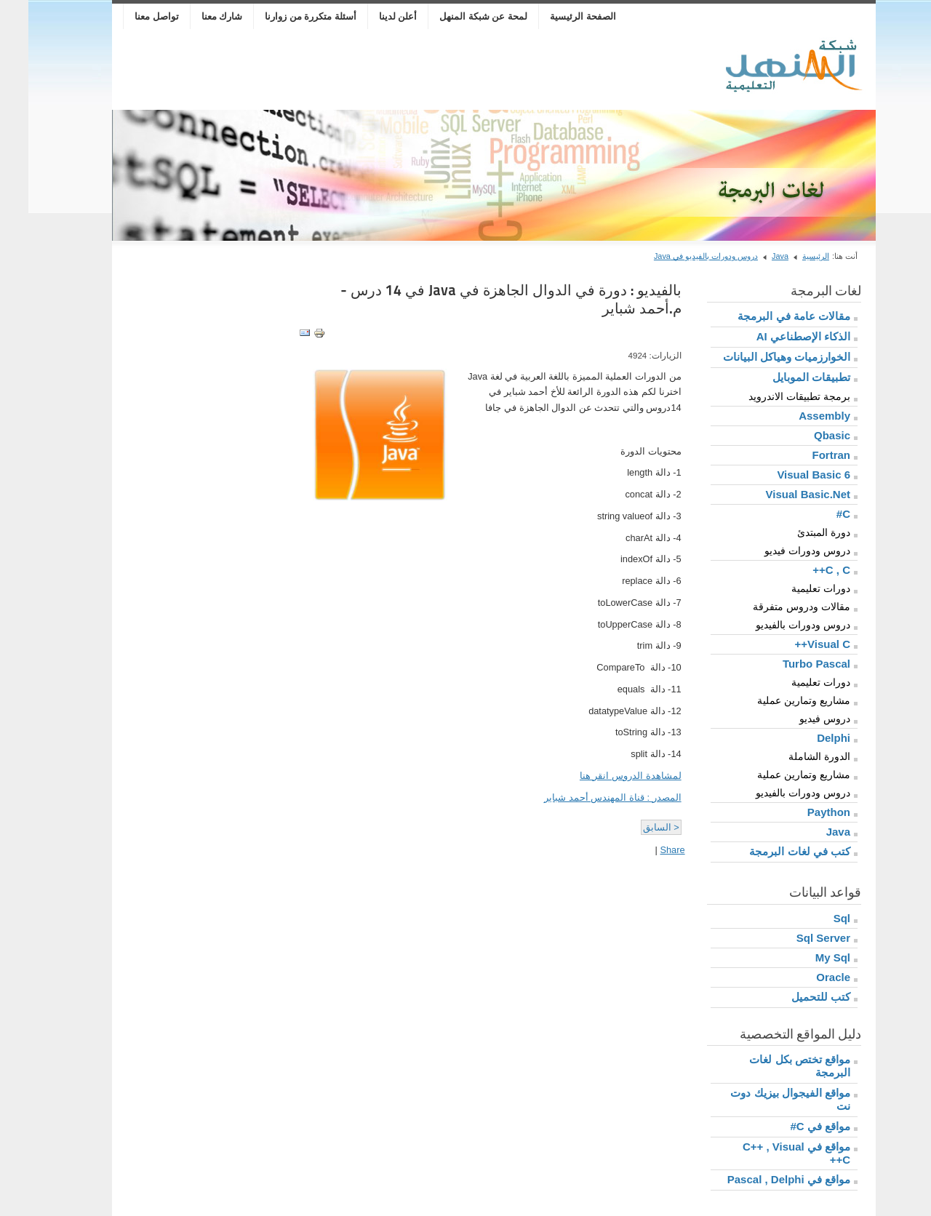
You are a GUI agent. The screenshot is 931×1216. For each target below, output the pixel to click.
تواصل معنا (128, 16)
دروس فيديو (796, 718)
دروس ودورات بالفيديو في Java (678, 256)
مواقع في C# (792, 1126)
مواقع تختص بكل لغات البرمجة (771, 1066)
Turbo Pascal (788, 663)
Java (751, 256)
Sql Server (795, 938)
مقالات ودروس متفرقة (773, 606)
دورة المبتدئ (795, 532)
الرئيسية (787, 256)
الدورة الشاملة (791, 756)
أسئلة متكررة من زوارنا (282, 16)
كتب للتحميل (792, 997)
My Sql (804, 957)
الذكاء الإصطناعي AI (775, 336)
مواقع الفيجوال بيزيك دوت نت (762, 1099)
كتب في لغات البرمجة (771, 851)
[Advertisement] (355, 70)
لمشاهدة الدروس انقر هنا (602, 775)
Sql (813, 918)
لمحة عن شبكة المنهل (455, 16)
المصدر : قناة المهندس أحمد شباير (584, 797)
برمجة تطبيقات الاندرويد (771, 396)
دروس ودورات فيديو (779, 550)
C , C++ (803, 570)
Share (643, 849)
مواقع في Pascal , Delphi (760, 1179)
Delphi (805, 738)
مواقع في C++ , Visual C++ (768, 1153)
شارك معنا (194, 16)
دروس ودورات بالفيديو (774, 625)
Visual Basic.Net (780, 494)
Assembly (796, 415)
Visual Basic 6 (785, 474)
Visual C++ (794, 644)
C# (815, 514)
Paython (800, 812)
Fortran (803, 455)
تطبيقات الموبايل (783, 377)
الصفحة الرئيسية (555, 16)
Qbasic (804, 435)
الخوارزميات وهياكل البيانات (758, 357)
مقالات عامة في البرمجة (765, 316)
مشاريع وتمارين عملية (775, 700)
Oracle (805, 977)
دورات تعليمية (792, 588)
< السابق (633, 827)
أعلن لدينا (370, 16)
